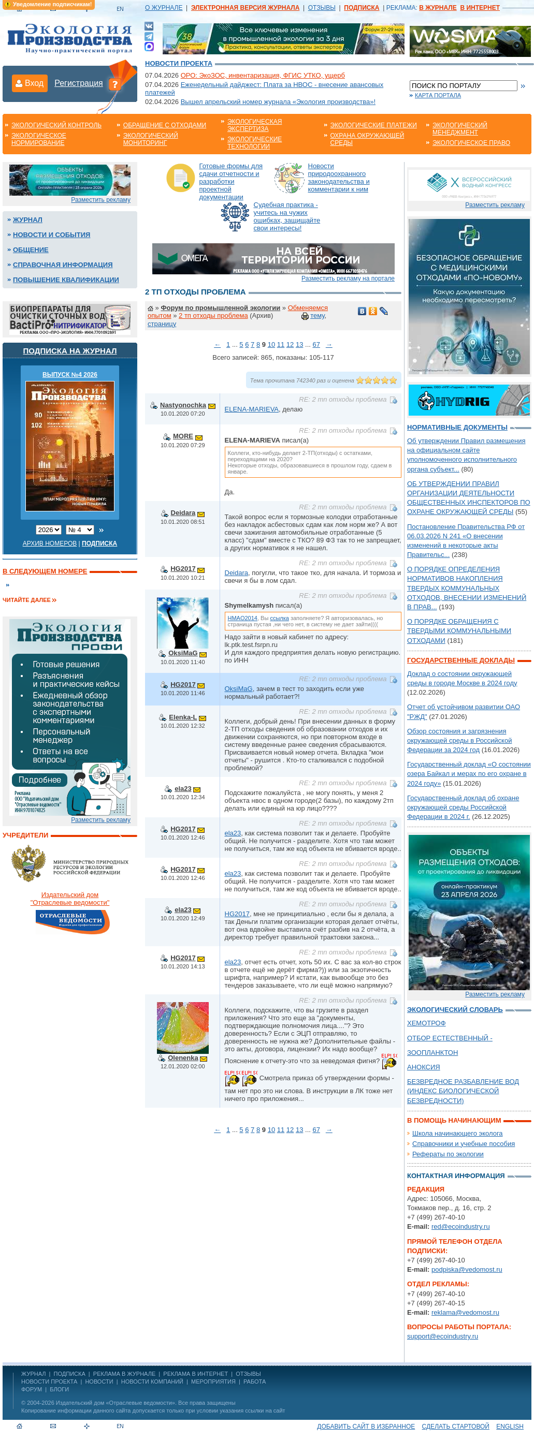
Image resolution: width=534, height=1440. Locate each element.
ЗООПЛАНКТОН (432, 1052)
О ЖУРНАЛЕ (163, 7)
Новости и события (51, 235)
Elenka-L (183, 717)
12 (290, 344)
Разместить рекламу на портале (348, 278)
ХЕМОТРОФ (426, 1023)
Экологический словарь (455, 1009)
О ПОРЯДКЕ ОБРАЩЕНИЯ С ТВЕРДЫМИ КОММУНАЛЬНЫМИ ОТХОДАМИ (459, 631)
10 (271, 344)
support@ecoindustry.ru (442, 1336)
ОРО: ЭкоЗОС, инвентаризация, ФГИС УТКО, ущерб (263, 75)
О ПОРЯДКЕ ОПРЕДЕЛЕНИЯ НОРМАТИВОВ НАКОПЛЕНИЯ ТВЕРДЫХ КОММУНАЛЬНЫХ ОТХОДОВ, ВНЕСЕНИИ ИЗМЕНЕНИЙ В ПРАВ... (466, 588)
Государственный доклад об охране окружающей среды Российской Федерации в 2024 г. (463, 807)
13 (299, 344)
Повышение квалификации (66, 280)
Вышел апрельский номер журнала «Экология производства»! (278, 102)
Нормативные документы (457, 427)
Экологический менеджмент (459, 129)
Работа (254, 1381)
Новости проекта (178, 63)
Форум (31, 1389)
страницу (162, 324)
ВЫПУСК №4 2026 (69, 374)
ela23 (183, 788)
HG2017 (182, 568)
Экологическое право (471, 142)
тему (317, 315)
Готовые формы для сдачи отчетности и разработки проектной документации (231, 181)
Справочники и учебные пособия (463, 1144)
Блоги (59, 1389)
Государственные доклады (461, 660)
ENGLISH (510, 1426)
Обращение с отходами (164, 125)
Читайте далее (27, 600)
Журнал (27, 220)
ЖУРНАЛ (33, 1374)
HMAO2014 (242, 618)
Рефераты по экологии (448, 1154)
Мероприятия (213, 1381)
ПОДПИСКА (69, 1374)
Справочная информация (63, 265)
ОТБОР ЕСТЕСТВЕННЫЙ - (450, 1038)
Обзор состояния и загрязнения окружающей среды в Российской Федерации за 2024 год (459, 740)
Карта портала (438, 95)
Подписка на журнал (70, 350)
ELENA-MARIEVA (252, 409)
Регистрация (78, 83)
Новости (99, 1381)
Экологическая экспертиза (254, 125)
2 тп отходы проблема (213, 315)
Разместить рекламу (101, 199)
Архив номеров (50, 543)
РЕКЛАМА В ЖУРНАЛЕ (124, 1374)
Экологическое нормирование (38, 139)
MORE (183, 436)
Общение (31, 250)
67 (316, 344)
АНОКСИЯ (423, 1067)
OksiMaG (182, 653)
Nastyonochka (183, 405)
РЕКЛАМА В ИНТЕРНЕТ (195, 1374)
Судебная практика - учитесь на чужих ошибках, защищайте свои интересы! (287, 216)
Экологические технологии (254, 143)
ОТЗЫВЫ (322, 7)
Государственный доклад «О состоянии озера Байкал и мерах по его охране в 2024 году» (469, 773)
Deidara (183, 513)
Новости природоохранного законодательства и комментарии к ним (339, 177)
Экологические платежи (373, 125)
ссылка (279, 618)
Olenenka (183, 1058)
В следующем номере (45, 571)
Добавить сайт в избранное (366, 1426)
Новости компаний (152, 1381)
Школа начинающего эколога (457, 1133)
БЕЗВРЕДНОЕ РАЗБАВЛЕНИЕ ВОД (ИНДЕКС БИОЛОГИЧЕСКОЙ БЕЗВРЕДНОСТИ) (463, 1091)
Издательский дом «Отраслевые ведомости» (115, 1403)
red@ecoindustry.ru (460, 1226)
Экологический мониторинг (150, 139)
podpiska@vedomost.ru (466, 1269)
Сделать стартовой (455, 1426)
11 (280, 344)
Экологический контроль (56, 125)
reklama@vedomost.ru (465, 1312)
